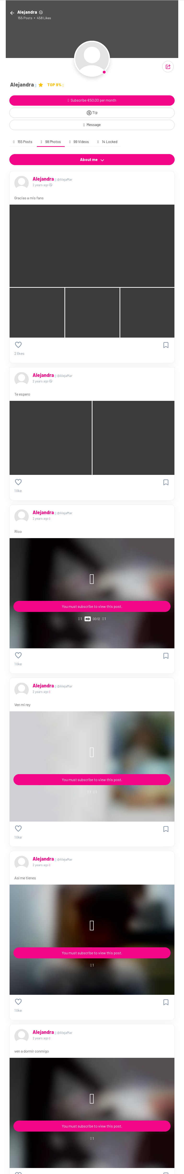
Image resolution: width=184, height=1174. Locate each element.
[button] (168, 66)
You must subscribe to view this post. (92, 606)
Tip (92, 112)
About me (92, 159)
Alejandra (44, 179)
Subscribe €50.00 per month (92, 100)
